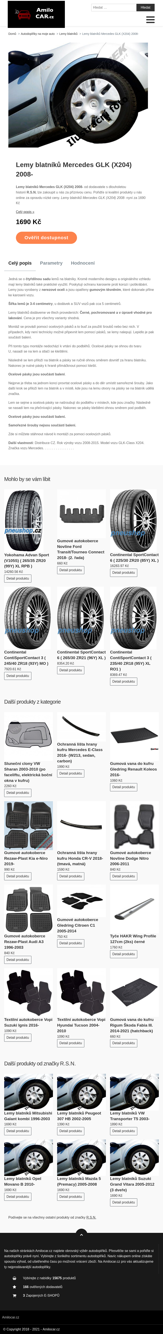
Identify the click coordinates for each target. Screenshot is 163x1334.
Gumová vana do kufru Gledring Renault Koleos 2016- (133, 769)
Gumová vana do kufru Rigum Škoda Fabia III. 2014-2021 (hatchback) (132, 1025)
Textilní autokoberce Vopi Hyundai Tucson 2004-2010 (81, 1025)
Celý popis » (25, 212)
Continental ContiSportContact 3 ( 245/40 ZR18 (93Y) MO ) (26, 658)
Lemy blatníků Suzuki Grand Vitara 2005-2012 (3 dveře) (132, 1184)
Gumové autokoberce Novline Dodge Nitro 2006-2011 (130, 858)
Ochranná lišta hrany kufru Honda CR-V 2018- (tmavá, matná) (80, 858)
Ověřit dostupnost (46, 237)
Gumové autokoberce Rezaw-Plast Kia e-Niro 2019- (26, 858)
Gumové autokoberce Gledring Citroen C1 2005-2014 (77, 925)
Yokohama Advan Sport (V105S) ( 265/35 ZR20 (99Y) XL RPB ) (26, 560)
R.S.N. (68, 1063)
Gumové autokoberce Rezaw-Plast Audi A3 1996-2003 (24, 942)
